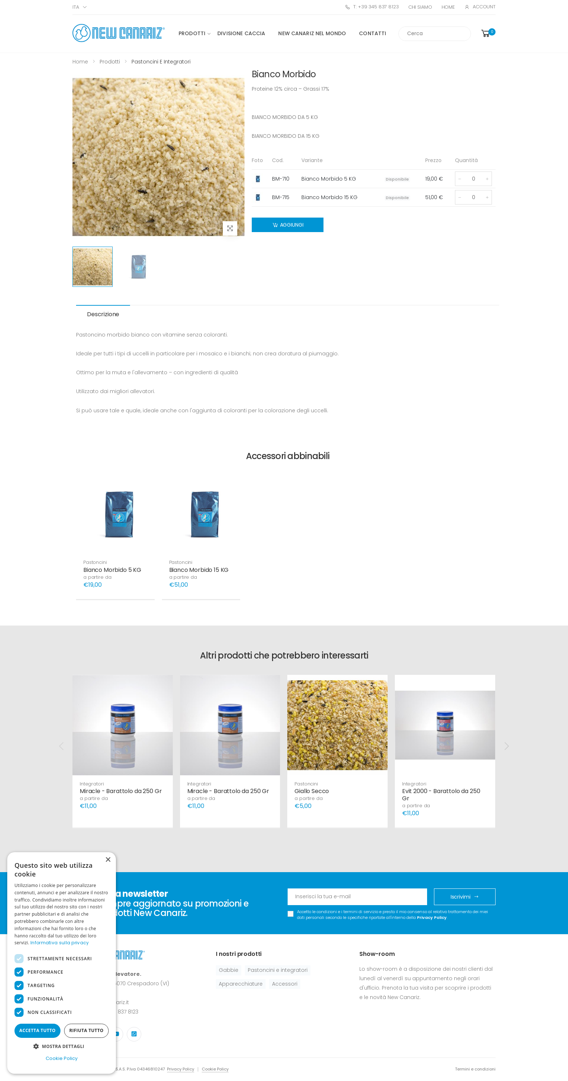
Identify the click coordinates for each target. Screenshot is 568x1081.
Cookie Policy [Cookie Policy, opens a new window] (62, 1058)
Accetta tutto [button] (37, 1030)
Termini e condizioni (475, 1069)
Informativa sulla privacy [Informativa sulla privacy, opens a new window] (59, 943)
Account (480, 6)
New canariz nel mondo (312, 33)
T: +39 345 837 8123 (371, 6)
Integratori (92, 783)
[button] (488, 33)
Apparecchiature (241, 983)
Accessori (284, 983)
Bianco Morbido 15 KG (199, 570)
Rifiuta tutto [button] (86, 1030)
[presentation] (62, 746)
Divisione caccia (241, 33)
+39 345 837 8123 (117, 1011)
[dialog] (61, 963)
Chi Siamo (420, 7)
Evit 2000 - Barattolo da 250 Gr (441, 795)
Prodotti (192, 33)
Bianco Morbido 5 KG (112, 570)
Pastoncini (95, 562)
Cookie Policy (215, 1069)
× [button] (107, 860)
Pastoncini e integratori (278, 970)
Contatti (372, 33)
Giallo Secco (312, 791)
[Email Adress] (357, 896)
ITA (75, 7)
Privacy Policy (432, 917)
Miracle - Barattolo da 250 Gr (121, 791)
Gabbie (228, 970)
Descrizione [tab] (103, 314)
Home (448, 7)
